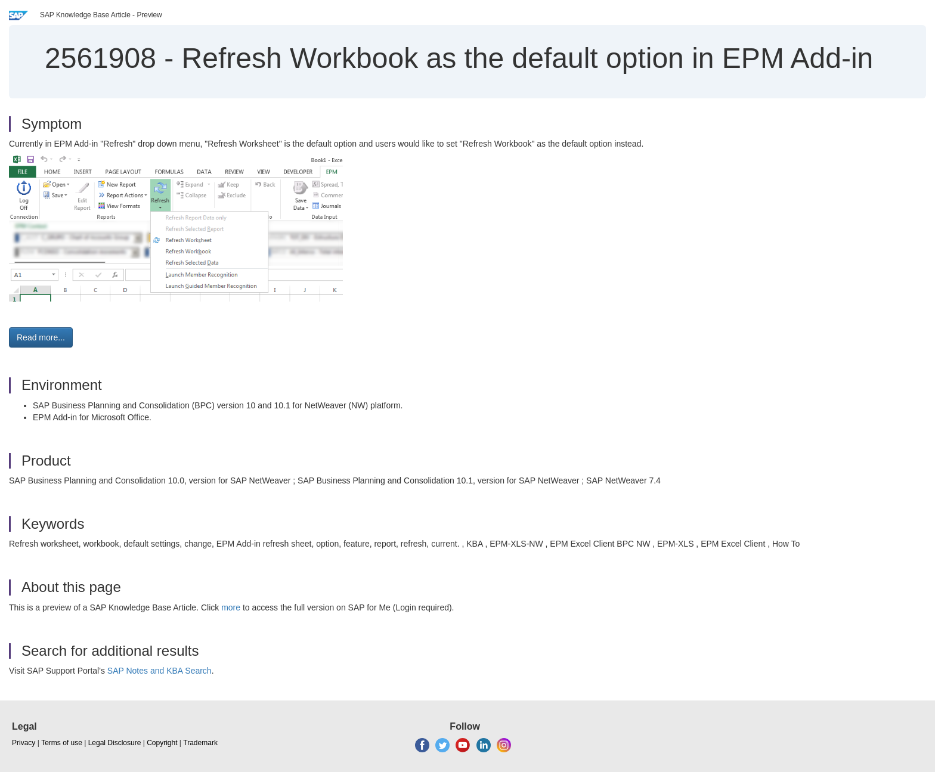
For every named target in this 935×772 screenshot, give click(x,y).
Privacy (23, 743)
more (230, 607)
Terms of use (61, 743)
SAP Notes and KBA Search (159, 670)
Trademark (200, 743)
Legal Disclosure (114, 743)
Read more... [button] (41, 337)
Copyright (162, 743)
